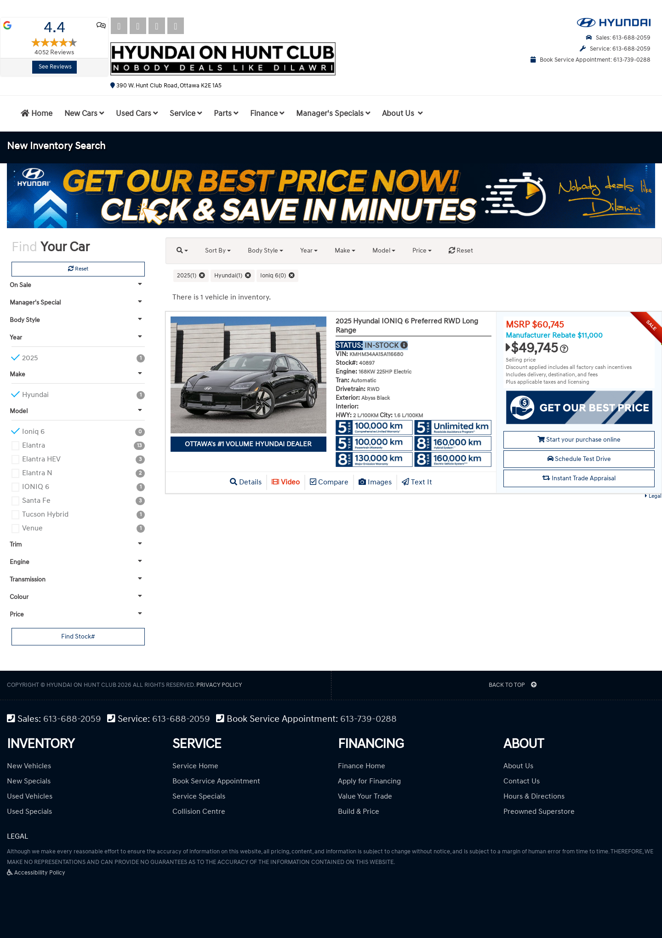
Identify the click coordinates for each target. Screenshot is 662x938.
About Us (518, 766)
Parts (226, 113)
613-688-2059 (72, 719)
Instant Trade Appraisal (579, 478)
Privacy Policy (219, 685)
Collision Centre (198, 811)
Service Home (195, 766)
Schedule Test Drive (579, 459)
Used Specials (29, 811)
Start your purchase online (579, 439)
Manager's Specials (333, 113)
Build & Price (358, 811)
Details (246, 482)
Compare (329, 482)
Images (375, 482)
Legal (653, 496)
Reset (78, 268)
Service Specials (198, 796)
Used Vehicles (29, 796)
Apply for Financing (369, 781)
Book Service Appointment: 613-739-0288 (591, 59)
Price (422, 250)
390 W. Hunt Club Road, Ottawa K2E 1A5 (166, 85)
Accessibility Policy (36, 872)
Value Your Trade (365, 796)
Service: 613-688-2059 (615, 48)
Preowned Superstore (539, 811)
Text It (417, 482)
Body (265, 250)
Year (309, 250)
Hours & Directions (534, 796)
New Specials (29, 781)
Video (286, 482)
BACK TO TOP (513, 685)
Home (36, 113)
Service (186, 113)
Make (345, 250)
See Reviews (55, 66)
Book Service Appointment (216, 781)
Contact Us (521, 781)
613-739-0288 (368, 719)
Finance (267, 113)
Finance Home (361, 766)
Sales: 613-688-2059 (618, 37)
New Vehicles (29, 766)
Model (383, 250)
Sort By (218, 250)
